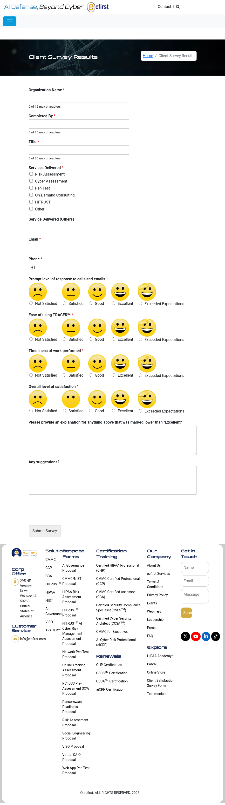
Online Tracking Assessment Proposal (74, 670)
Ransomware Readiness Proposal (72, 707)
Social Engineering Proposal (76, 735)
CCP (48, 568)
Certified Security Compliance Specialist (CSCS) (118, 607)
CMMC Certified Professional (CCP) (118, 581)
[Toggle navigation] (9, 21)
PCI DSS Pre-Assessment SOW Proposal (75, 688)
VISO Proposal (73, 746)
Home (148, 55)
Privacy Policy (157, 595)
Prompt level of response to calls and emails (68, 279)
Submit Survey (45, 531)
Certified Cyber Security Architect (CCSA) (113, 620)
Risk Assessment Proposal (75, 722)
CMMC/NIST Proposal (72, 581)
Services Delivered (46, 167)
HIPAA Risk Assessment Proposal (71, 597)
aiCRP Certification (110, 689)
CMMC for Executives (112, 632)
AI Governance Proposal (73, 567)
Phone (35, 259)
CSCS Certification (112, 673)
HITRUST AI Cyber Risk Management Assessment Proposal (72, 633)
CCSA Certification (112, 681)
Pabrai (152, 664)
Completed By (42, 116)
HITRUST (43, 202)
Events (152, 603)
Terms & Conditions (155, 584)
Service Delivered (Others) (51, 219)
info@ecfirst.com (33, 639)
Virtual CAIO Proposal (71, 757)
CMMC (50, 560)
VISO (49, 622)
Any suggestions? (44, 462)
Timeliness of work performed (56, 350)
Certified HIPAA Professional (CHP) (117, 567)
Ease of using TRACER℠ (51, 315)
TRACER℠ (50, 630)
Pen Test (42, 188)
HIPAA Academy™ (160, 656)
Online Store (156, 672)
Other (40, 209)
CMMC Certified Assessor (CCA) (115, 594)
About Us (154, 565)
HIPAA (50, 592)
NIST (49, 600)
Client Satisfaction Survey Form (161, 683)
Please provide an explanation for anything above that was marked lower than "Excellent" (105, 422)
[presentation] (65, 517)
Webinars (154, 611)
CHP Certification (109, 665)
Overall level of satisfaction (53, 386)
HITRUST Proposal (70, 612)
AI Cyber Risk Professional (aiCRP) (116, 642)
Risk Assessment (50, 174)
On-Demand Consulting (55, 195)
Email (35, 239)
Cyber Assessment (51, 181)
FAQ (150, 636)
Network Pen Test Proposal (75, 654)
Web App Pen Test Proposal (76, 770)
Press (151, 628)
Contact (164, 6)
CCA (48, 576)
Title (34, 141)
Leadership (155, 620)
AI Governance (50, 611)
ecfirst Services (158, 574)
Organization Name (47, 90)
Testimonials (156, 694)
